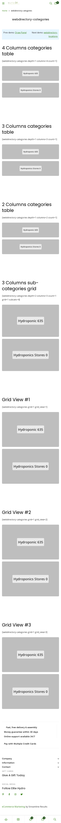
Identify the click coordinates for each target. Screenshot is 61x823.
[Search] (50, 3)
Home (4, 10)
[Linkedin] (3, 794)
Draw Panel (21, 32)
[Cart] (55, 3)
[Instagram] (15, 794)
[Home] (6, 819)
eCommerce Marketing (13, 806)
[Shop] (18, 819)
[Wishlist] (30, 819)
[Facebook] (9, 794)
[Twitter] (22, 794)
